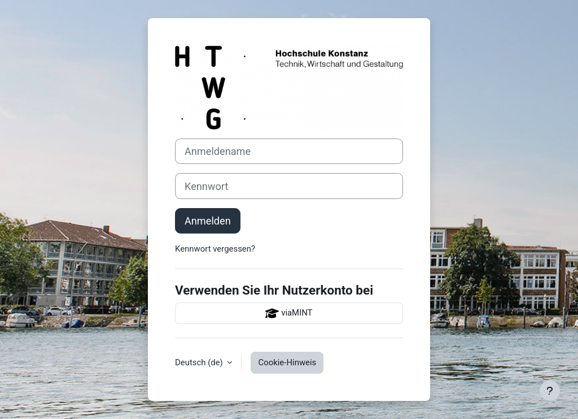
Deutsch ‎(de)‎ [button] (200, 362)
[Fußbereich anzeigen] (550, 391)
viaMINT (288, 313)
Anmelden (208, 221)
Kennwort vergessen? (215, 249)
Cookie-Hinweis (287, 362)
